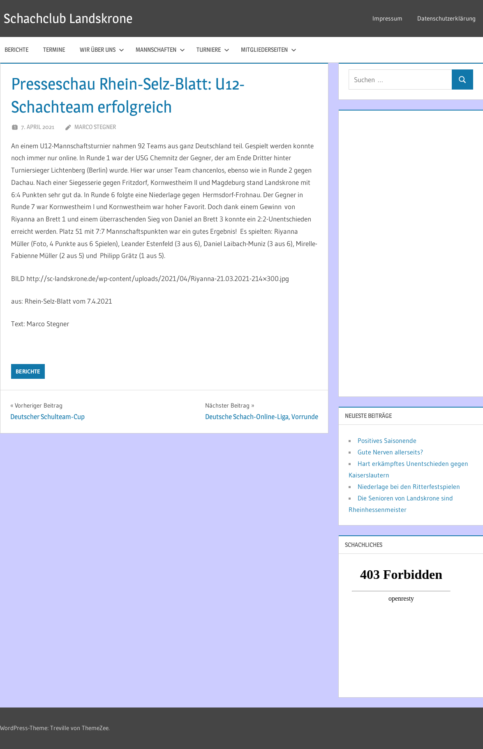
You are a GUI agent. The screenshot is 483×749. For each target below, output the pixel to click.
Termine (54, 49)
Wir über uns (102, 49)
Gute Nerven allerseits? (390, 452)
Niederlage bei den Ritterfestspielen (409, 486)
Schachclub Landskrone (68, 18)
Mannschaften (160, 49)
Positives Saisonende (387, 440)
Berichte (28, 371)
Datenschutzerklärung (446, 18)
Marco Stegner (95, 127)
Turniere (212, 49)
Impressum (387, 18)
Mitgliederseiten (268, 49)
